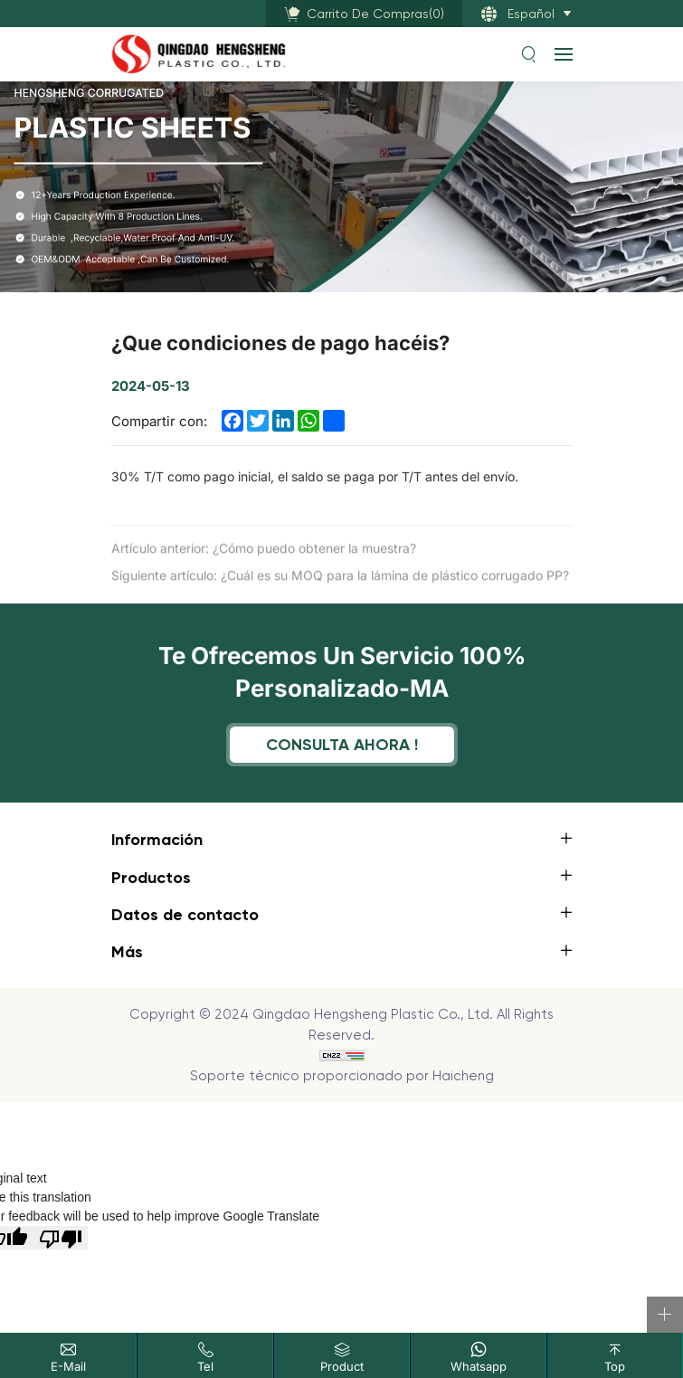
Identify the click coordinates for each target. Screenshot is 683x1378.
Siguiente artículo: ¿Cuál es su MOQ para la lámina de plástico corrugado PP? (340, 586)
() (375, 13)
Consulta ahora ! (342, 744)
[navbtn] (564, 53)
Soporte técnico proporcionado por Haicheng (342, 1076)
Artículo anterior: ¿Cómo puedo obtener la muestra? (263, 559)
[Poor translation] (60, 1238)
